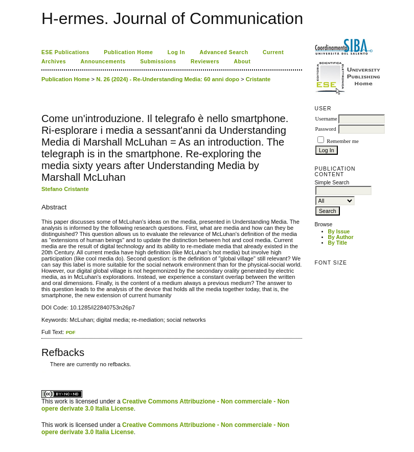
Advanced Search (224, 52)
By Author (341, 237)
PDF (71, 332)
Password (325, 129)
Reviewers (205, 61)
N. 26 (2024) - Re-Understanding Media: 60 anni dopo (167, 79)
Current (273, 52)
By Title (337, 243)
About (242, 61)
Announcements (103, 61)
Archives (53, 61)
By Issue (339, 231)
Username (326, 119)
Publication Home (128, 52)
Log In (176, 52)
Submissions (158, 61)
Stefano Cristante (65, 189)
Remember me (342, 141)
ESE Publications (65, 52)
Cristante (258, 79)
